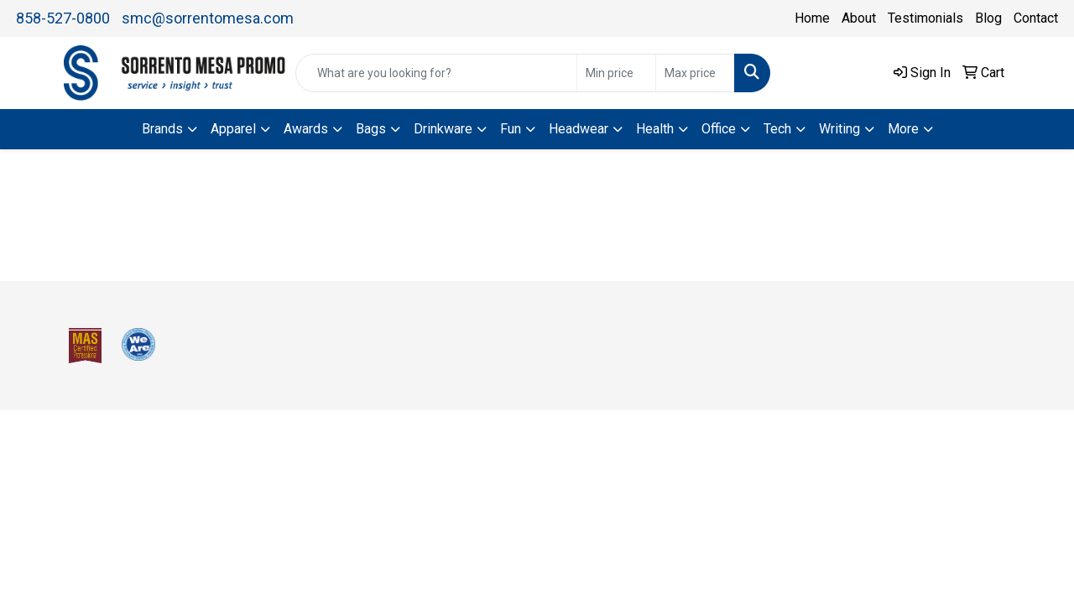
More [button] (903, 129)
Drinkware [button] (443, 129)
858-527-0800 (63, 18)
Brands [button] (162, 129)
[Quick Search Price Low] (616, 73)
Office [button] (718, 129)
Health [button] (655, 129)
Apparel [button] (233, 129)
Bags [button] (371, 129)
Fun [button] (510, 129)
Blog (988, 18)
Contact (1036, 18)
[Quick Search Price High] (695, 73)
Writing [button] (839, 129)
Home (812, 18)
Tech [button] (777, 129)
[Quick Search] (436, 73)
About (859, 18)
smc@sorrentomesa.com (208, 18)
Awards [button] (306, 129)
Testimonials (925, 18)
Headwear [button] (578, 129)
